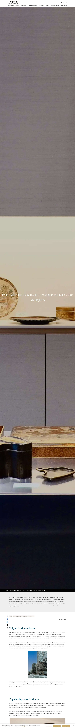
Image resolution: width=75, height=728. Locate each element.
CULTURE (27, 616)
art (52, 642)
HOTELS (47, 5)
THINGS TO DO (23, 5)
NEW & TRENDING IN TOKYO (13, 5)
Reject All (57, 726)
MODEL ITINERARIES (33, 5)
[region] (37, 726)
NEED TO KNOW (64, 5)
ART (11, 616)
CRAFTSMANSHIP (18, 616)
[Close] (73, 725)
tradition (28, 711)
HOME (7, 590)
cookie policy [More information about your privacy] (23, 726)
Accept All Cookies (65, 726)
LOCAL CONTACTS (54, 5)
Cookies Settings (49, 726)
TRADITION (35, 616)
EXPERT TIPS (41, 5)
